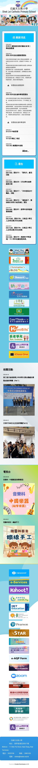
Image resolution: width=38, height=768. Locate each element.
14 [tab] (21, 27)
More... (25, 151)
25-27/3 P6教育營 (12, 131)
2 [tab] (5, 25)
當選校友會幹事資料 (16, 122)
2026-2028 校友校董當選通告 (16, 55)
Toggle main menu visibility (35, 2)
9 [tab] (27, 25)
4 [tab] (11, 25)
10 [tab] (30, 25)
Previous (5, 20)
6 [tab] (18, 25)
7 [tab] (21, 25)
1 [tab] (2, 25)
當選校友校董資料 (15, 85)
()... (19, 174)
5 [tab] (14, 25)
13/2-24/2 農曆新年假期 (14, 146)
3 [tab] (8, 25)
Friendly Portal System (20, 764)
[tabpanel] (19, 20)
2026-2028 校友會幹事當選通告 (17, 94)
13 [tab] (18, 27)
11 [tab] (33, 25)
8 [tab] (24, 25)
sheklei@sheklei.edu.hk (21, 757)
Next (32, 20)
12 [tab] (36, 25)
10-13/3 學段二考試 (13, 139)
